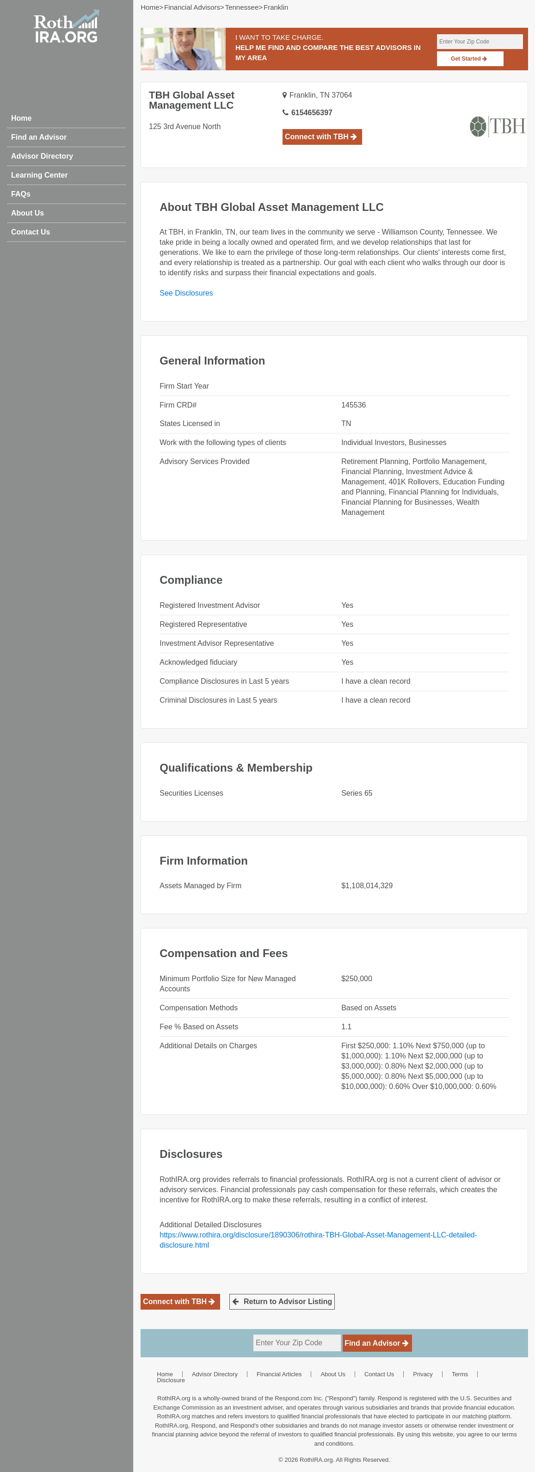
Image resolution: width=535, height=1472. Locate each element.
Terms (460, 1374)
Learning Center (39, 175)
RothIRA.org (316, 1459)
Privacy (423, 1374)
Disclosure (171, 1380)
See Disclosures (186, 293)
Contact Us (30, 232)
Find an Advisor (39, 137)
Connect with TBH (321, 137)
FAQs (21, 194)
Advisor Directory (42, 156)
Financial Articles (279, 1374)
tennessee (242, 7)
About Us (27, 213)
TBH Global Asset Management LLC (191, 100)
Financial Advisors (192, 7)
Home (21, 118)
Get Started (469, 59)
